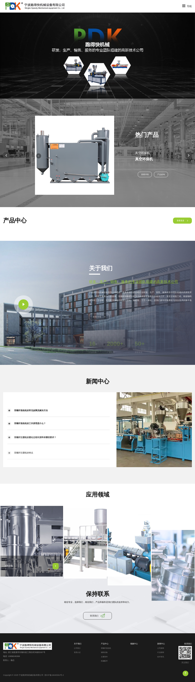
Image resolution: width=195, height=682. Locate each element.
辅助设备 (104, 652)
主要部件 (104, 657)
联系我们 (188, 644)
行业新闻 (160, 652)
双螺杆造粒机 (106, 648)
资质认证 (77, 652)
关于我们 (77, 644)
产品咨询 (161, 174)
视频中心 (134, 644)
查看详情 (145, 174)
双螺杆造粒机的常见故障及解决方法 (27, 419)
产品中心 (104, 644)
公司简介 (77, 648)
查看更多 (182, 225)
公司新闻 (160, 648)
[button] (6, 155)
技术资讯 (160, 657)
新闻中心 (161, 644)
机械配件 (104, 661)
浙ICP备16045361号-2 (54, 675)
